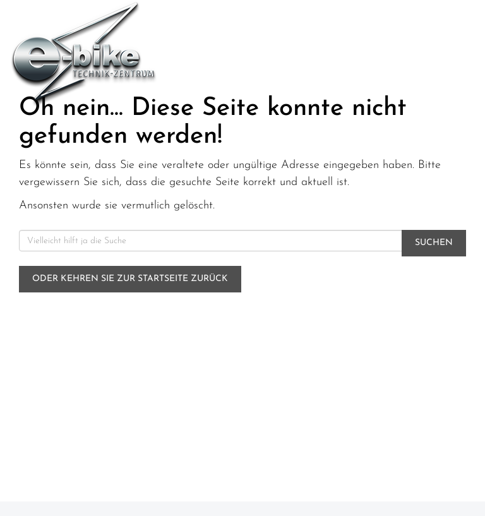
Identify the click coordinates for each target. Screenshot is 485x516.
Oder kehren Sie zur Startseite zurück (130, 279)
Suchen (434, 243)
